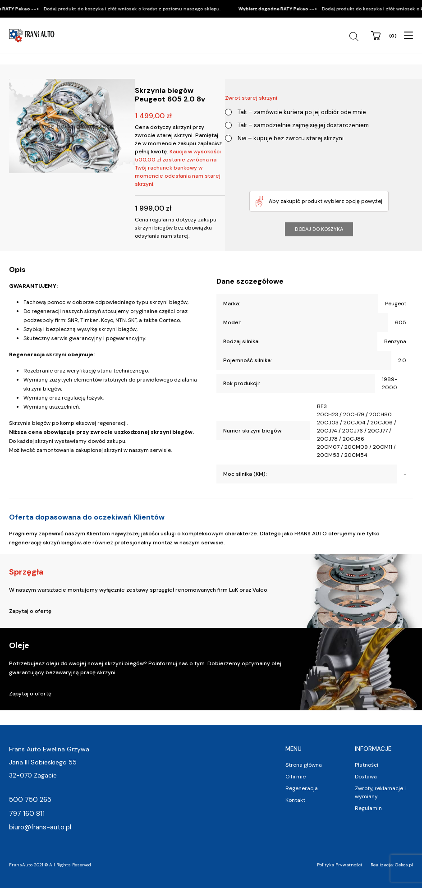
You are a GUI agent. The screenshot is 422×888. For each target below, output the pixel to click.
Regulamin (368, 808)
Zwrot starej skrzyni (251, 97)
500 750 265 (30, 799)
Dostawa (366, 776)
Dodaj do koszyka (319, 229)
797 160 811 (27, 813)
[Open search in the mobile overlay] (355, 36)
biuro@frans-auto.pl (40, 827)
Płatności (366, 764)
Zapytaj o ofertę (30, 611)
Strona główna (303, 764)
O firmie (295, 776)
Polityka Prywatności (339, 865)
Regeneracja (301, 788)
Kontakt (295, 800)
